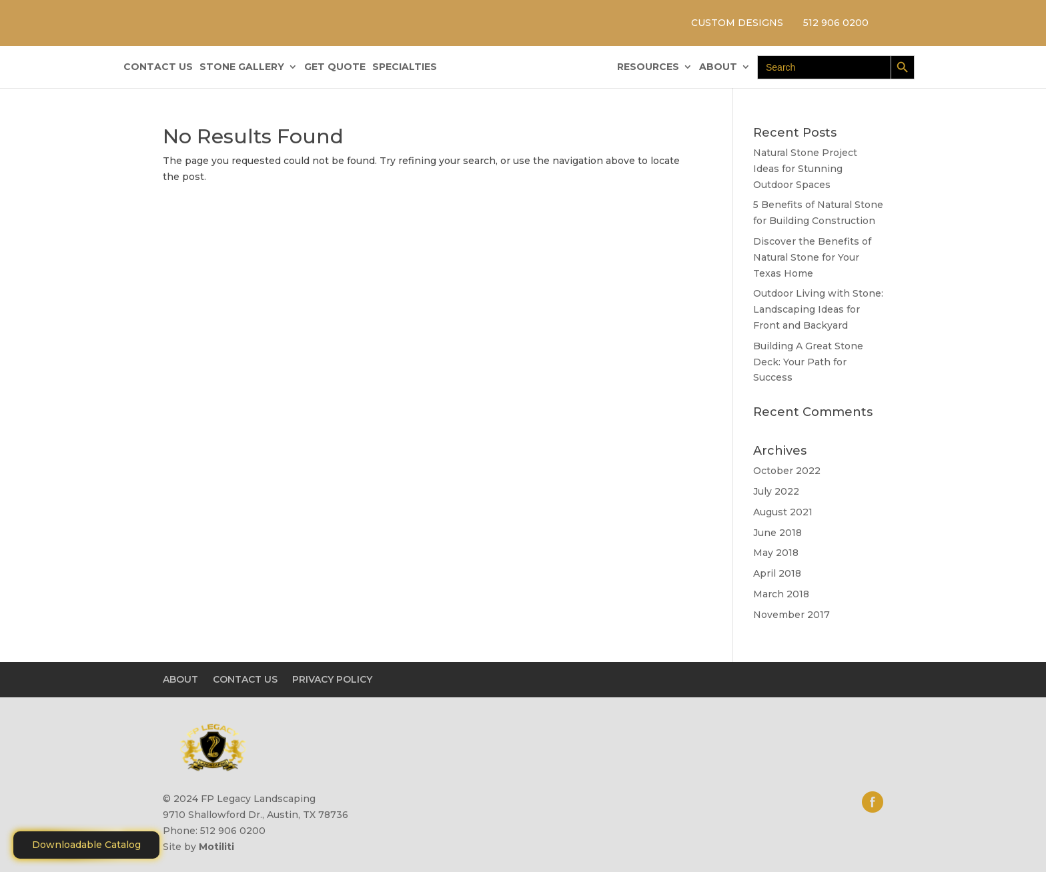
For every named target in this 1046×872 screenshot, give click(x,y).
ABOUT (718, 67)
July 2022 (776, 491)
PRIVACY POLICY (332, 679)
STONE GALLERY (241, 67)
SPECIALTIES (404, 67)
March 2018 (781, 594)
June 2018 (777, 533)
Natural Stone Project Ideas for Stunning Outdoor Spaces (805, 169)
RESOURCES (648, 67)
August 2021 (783, 512)
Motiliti (216, 847)
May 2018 (776, 553)
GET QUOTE (335, 67)
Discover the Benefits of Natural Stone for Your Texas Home (812, 257)
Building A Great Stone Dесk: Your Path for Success (808, 362)
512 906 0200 (836, 23)
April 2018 (777, 573)
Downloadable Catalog (86, 845)
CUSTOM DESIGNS (737, 23)
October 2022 (787, 471)
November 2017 (791, 615)
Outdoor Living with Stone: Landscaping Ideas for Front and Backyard (818, 309)
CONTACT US (158, 67)
